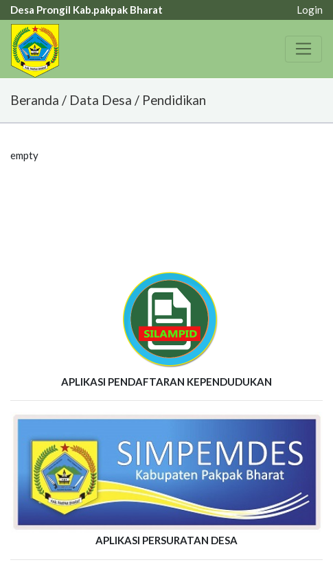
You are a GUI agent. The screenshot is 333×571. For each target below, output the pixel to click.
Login (310, 9)
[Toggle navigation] (303, 49)
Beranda (34, 100)
